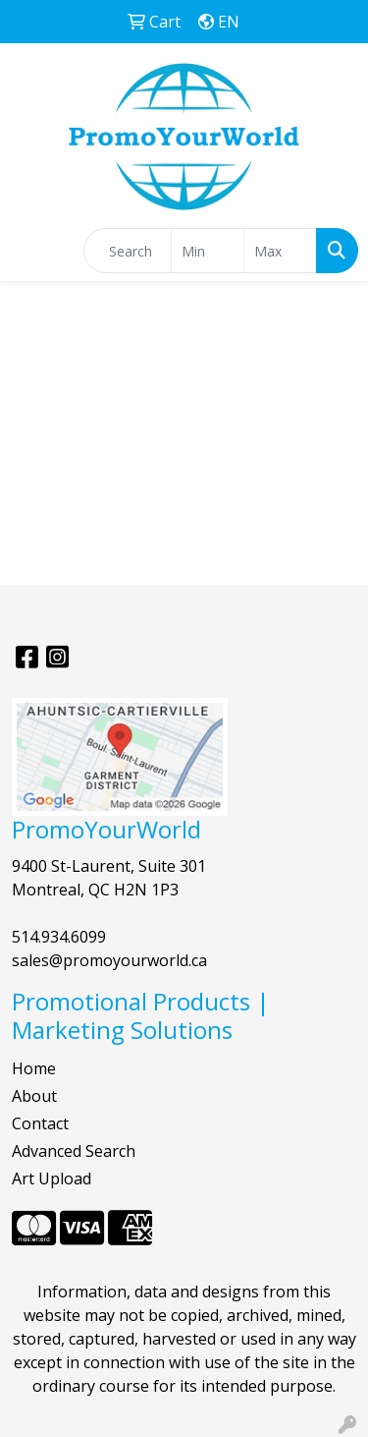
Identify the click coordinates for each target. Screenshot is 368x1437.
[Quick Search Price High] (280, 250)
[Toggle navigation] (30, 250)
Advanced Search (73, 1151)
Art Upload (51, 1178)
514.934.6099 (59, 937)
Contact (40, 1123)
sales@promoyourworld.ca (109, 960)
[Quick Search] (127, 250)
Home (34, 1068)
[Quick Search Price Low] (207, 250)
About (34, 1096)
